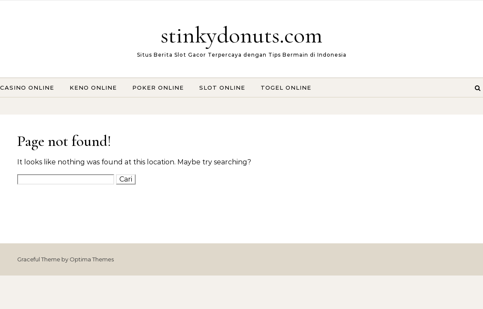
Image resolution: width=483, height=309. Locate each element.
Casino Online (27, 87)
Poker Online (158, 87)
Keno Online (93, 87)
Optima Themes (92, 259)
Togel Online (286, 87)
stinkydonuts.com (241, 35)
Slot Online (222, 87)
